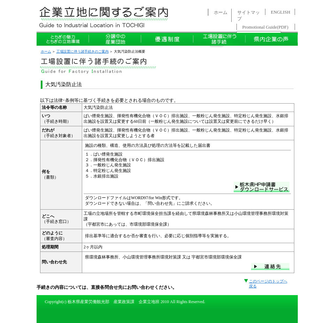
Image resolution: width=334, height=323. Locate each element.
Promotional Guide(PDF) (265, 27)
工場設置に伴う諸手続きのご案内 (82, 51)
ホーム (220, 12)
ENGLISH (280, 12)
